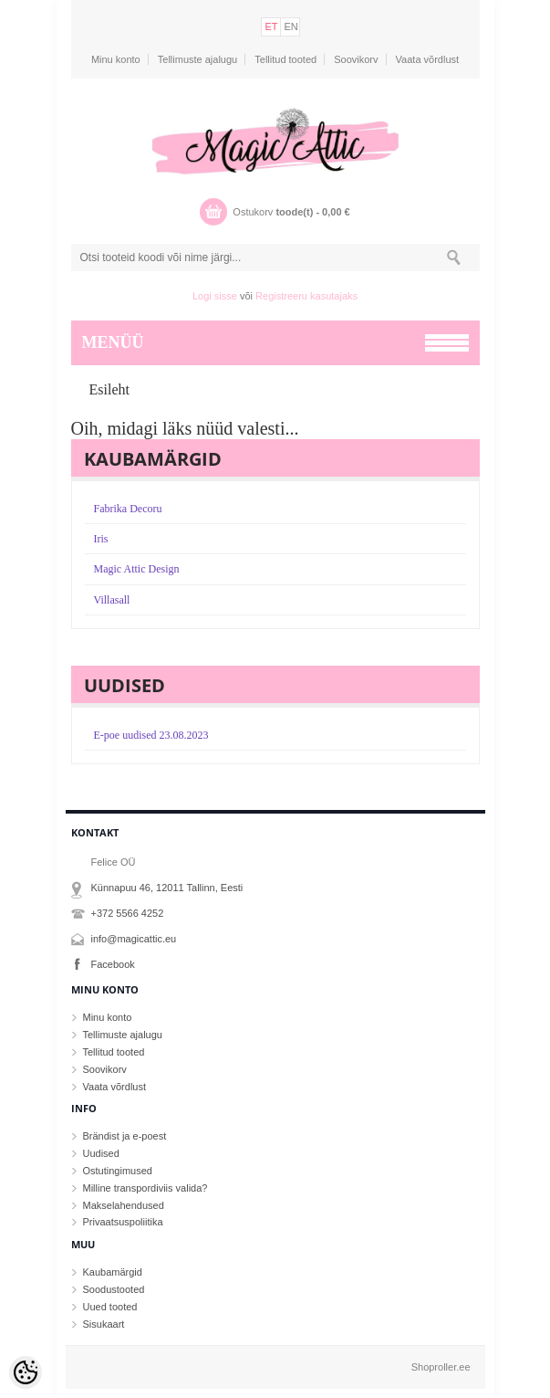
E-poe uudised (151, 735)
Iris (101, 538)
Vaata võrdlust (428, 59)
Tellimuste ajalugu (197, 59)
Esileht (109, 389)
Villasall (112, 600)
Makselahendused (123, 1205)
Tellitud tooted (285, 59)
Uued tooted (110, 1306)
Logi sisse (214, 295)
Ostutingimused (117, 1170)
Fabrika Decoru (128, 508)
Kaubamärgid (112, 1272)
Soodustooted (114, 1289)
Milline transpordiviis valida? (145, 1188)
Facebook (113, 964)
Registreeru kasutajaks (306, 295)
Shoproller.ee (441, 1366)
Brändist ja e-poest (125, 1135)
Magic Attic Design (137, 568)
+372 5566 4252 (127, 913)
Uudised (101, 1153)
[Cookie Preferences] (25, 1372)
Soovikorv (356, 59)
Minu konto (115, 59)
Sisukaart (104, 1324)
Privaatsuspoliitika (123, 1221)
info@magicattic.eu (134, 938)
